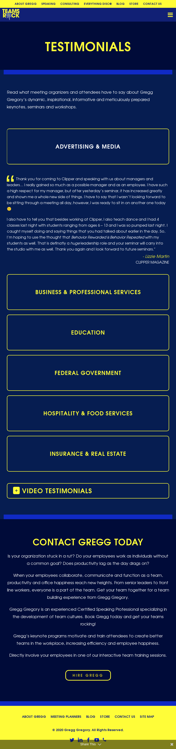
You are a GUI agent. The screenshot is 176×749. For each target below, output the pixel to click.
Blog (90, 716)
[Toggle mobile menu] (171, 14)
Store (105, 716)
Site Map (147, 716)
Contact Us (125, 716)
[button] (88, 490)
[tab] (88, 146)
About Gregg (34, 716)
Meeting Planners (66, 716)
